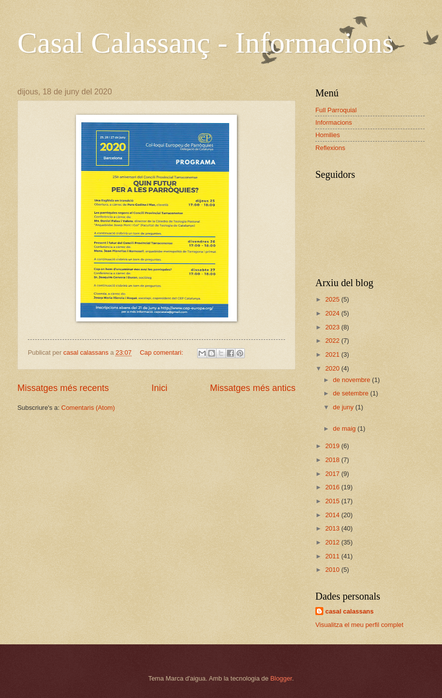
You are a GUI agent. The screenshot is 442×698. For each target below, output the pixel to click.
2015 (333, 501)
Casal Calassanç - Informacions (205, 42)
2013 (333, 528)
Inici (159, 388)
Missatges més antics (252, 388)
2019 (333, 446)
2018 (333, 460)
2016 (333, 487)
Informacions (333, 122)
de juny (344, 407)
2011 (333, 556)
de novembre (352, 380)
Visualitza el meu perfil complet (359, 624)
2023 (333, 327)
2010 (333, 569)
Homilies (327, 135)
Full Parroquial (336, 110)
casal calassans (349, 611)
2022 (333, 340)
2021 (333, 354)
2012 (333, 542)
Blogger (281, 678)
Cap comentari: (162, 352)
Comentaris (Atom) (88, 407)
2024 (333, 313)
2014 (333, 515)
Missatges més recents (63, 388)
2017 (333, 473)
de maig (345, 428)
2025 (333, 299)
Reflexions (330, 148)
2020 (333, 368)
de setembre (351, 393)
